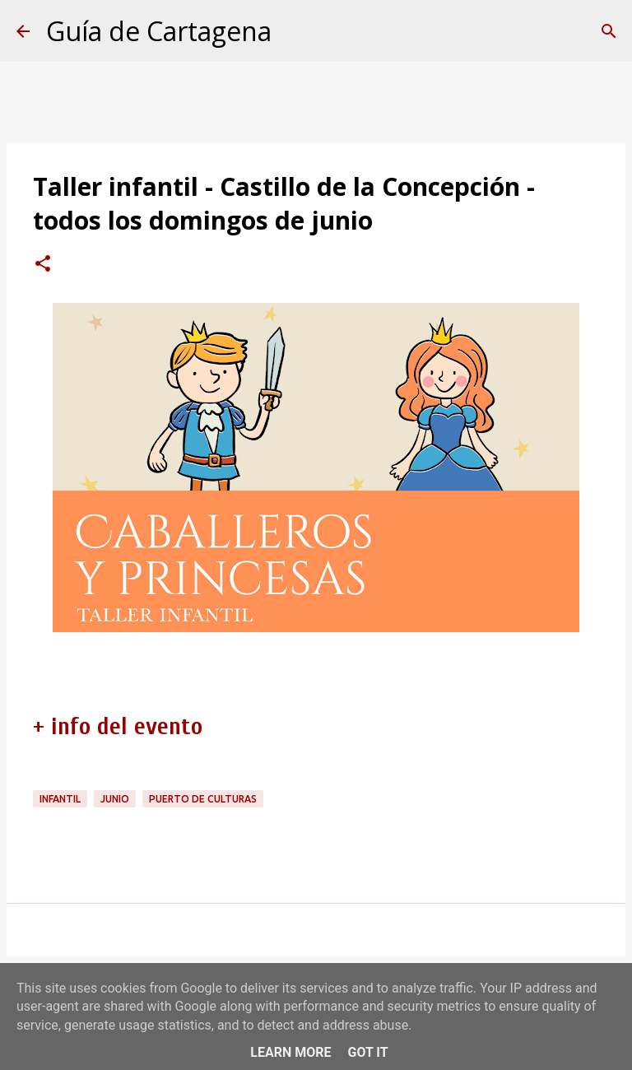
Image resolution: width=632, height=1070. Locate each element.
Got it (367, 1052)
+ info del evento (117, 726)
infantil (60, 798)
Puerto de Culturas (203, 798)
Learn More (290, 1052)
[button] (43, 265)
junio (114, 798)
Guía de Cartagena (159, 31)
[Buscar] (609, 31)
